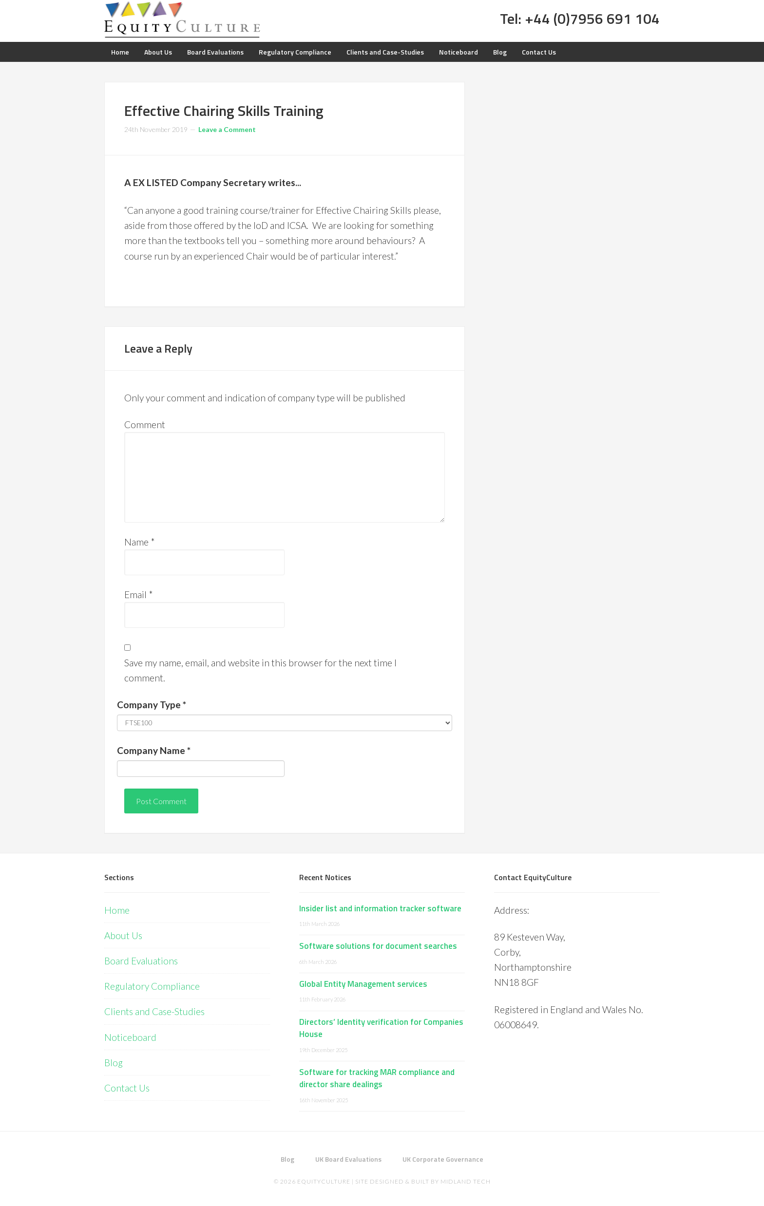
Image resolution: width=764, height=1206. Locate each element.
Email (138, 594)
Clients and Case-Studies (154, 1011)
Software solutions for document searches (378, 946)
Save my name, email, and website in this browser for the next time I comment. (260, 670)
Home (117, 910)
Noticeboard (130, 1037)
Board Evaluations (141, 960)
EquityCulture (323, 1181)
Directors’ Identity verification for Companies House (381, 1028)
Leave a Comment (227, 129)
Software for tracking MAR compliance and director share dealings (377, 1078)
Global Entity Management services (363, 984)
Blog (113, 1062)
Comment (144, 424)
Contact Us (127, 1087)
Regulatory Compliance (152, 986)
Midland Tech (465, 1181)
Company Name (154, 750)
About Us (123, 935)
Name (139, 541)
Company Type (151, 704)
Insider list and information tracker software (380, 908)
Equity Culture (182, 19)
